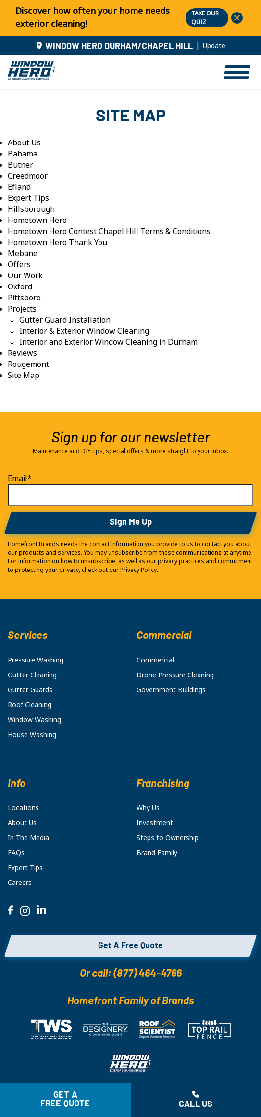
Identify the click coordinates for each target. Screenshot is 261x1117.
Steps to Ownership (168, 838)
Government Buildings (171, 690)
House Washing (32, 735)
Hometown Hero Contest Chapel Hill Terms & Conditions (109, 231)
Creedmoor (28, 176)
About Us (24, 142)
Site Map (23, 375)
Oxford (20, 286)
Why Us (148, 808)
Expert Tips (28, 198)
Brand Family (157, 852)
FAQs (16, 852)
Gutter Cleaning (32, 675)
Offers (19, 264)
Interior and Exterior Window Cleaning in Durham (108, 342)
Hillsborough (31, 209)
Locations (23, 808)
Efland (19, 187)
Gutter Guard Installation (65, 319)
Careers (20, 882)
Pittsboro (24, 297)
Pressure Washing (35, 660)
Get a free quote (65, 1100)
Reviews (22, 353)
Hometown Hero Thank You (57, 242)
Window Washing (34, 720)
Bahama (22, 153)
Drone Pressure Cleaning (175, 675)
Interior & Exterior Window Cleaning (84, 331)
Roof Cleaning (29, 705)
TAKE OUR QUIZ (205, 17)
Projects (22, 308)
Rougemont (28, 364)
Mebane (22, 253)
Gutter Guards (30, 690)
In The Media (28, 838)
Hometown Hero (37, 220)
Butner (20, 164)
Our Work (25, 275)
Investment (155, 823)
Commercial (155, 660)
